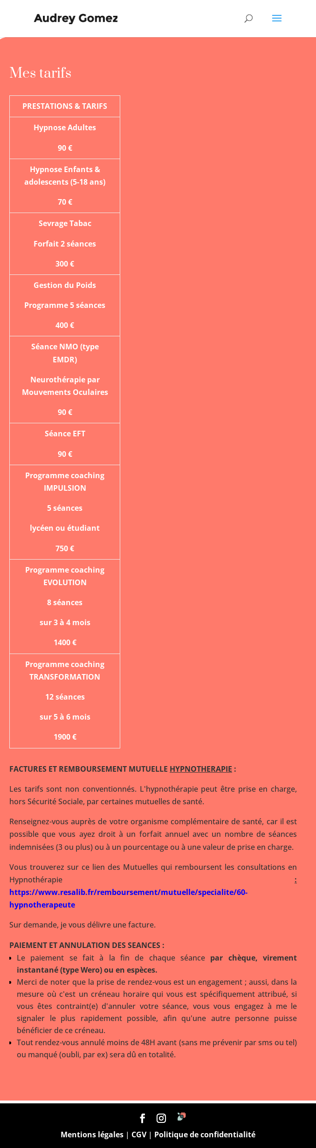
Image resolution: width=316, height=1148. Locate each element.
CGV (138, 1134)
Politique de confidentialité (204, 1134)
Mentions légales (92, 1134)
